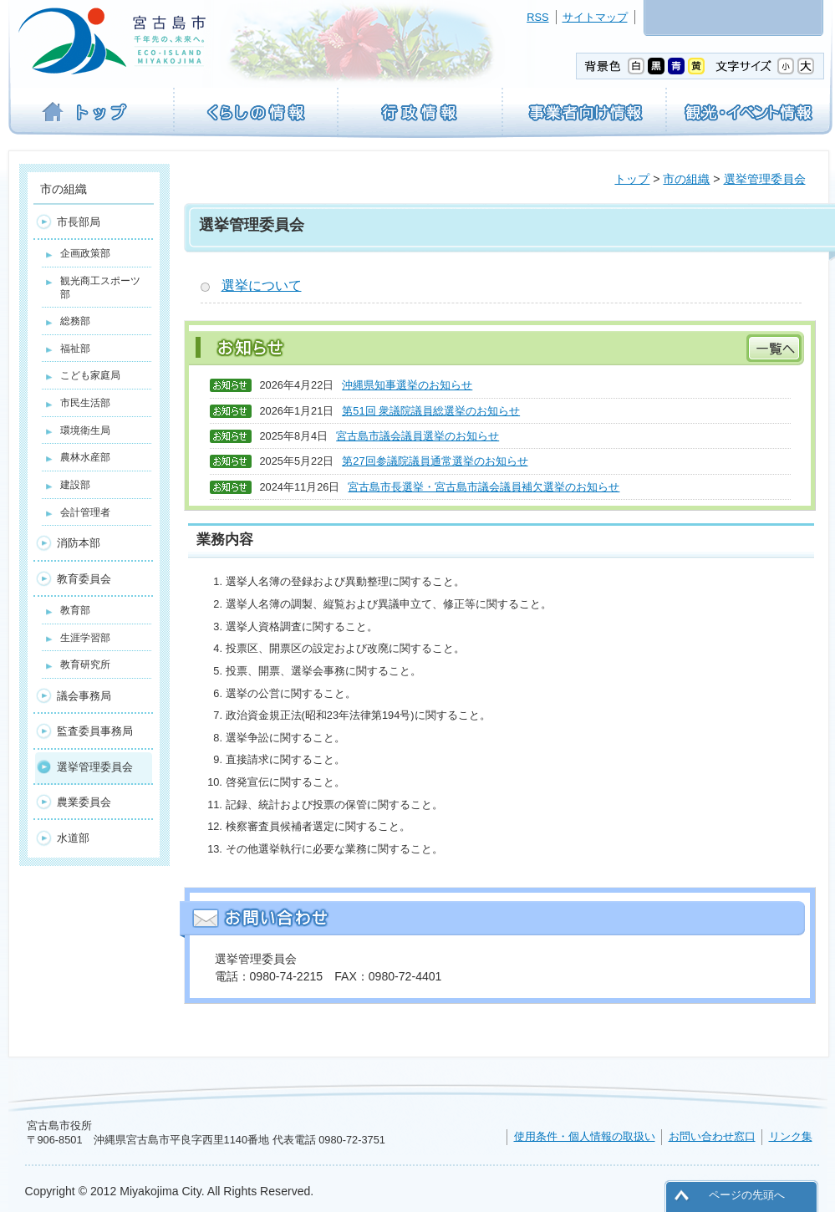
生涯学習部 (85, 638)
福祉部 (75, 348)
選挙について (261, 285)
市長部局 (78, 222)
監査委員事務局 (95, 731)
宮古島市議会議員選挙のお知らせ (417, 436)
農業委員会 (84, 802)
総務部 (75, 321)
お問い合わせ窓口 (712, 1136)
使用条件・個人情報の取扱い (584, 1136)
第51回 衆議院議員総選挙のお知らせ (431, 411)
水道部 (73, 838)
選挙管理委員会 (765, 179)
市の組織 (686, 179)
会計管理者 (85, 512)
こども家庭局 (90, 375)
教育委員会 (84, 579)
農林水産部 (85, 457)
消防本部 (78, 543)
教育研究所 (85, 664)
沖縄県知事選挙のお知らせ (407, 385)
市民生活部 (85, 403)
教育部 (75, 610)
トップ (631, 179)
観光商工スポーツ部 (100, 287)
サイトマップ (595, 17)
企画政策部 (85, 253)
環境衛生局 (85, 430)
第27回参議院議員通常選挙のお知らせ (434, 461)
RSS (537, 17)
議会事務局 (84, 696)
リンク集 (790, 1136)
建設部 (75, 485)
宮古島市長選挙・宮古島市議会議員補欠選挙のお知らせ (483, 487)
